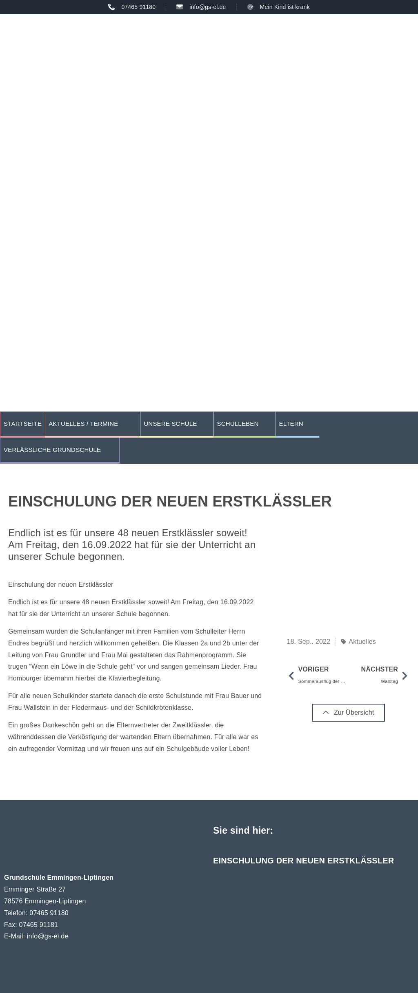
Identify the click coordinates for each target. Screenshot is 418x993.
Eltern (291, 423)
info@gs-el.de (48, 936)
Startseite (23, 423)
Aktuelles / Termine (83, 423)
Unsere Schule (170, 423)
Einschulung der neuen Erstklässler (303, 860)
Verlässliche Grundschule (52, 449)
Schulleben (238, 423)
